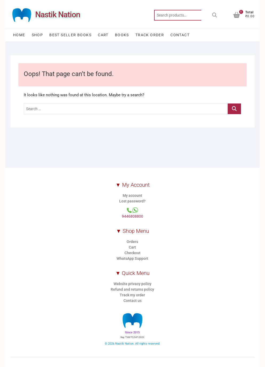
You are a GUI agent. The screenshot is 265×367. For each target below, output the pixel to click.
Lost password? (132, 201)
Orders (132, 242)
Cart (103, 35)
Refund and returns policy (132, 289)
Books (122, 35)
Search (214, 15)
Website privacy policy (132, 284)
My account (132, 195)
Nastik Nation (57, 14)
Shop (37, 35)
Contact (180, 35)
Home (19, 35)
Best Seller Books (70, 35)
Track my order (132, 295)
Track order (149, 35)
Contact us (132, 300)
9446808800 (132, 216)
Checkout (132, 253)
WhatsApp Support (132, 258)
